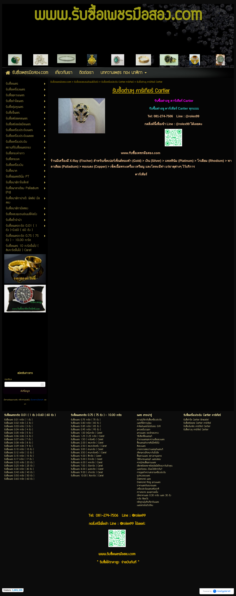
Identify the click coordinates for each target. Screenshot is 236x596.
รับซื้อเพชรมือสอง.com (60, 82)
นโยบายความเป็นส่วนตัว (37, 400)
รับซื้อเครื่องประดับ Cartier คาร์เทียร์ (117, 82)
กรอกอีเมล (8, 379)
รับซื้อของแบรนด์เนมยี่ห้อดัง (86, 82)
